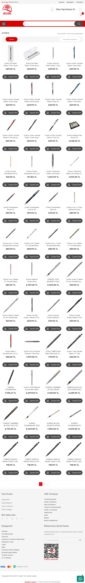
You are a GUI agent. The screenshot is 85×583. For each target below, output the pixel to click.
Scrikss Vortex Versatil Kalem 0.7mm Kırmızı (11, 136)
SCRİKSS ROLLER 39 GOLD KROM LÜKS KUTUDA (74, 388)
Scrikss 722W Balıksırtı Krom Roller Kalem (32, 388)
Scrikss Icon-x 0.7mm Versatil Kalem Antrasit (11, 244)
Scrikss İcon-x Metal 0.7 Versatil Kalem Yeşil (74, 244)
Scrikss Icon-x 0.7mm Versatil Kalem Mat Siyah (53, 244)
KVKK (46, 515)
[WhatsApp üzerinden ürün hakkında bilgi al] (80, 579)
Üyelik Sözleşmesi (50, 502)
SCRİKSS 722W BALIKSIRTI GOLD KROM (53, 280)
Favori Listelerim (7, 506)
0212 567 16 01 (13, 2)
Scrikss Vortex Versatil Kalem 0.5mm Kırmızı (32, 100)
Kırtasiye (5, 531)
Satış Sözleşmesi (50, 504)
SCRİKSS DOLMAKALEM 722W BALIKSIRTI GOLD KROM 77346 (32, 424)
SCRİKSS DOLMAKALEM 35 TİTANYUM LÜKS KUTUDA (74, 424)
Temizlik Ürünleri (7, 555)
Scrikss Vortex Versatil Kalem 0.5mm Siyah (11, 100)
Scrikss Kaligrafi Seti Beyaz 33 (74, 136)
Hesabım (61, 2)
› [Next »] (47, 484)
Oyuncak (5, 536)
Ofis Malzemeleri (7, 534)
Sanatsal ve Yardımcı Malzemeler (13, 539)
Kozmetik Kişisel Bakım (9, 552)
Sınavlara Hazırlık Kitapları (10, 550)
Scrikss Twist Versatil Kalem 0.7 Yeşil (74, 352)
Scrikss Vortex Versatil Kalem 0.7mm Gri (53, 136)
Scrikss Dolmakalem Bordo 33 (10, 208)
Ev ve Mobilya (6, 558)
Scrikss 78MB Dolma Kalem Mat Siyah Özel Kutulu (53, 352)
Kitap (3, 547)
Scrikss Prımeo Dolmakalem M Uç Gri (32, 172)
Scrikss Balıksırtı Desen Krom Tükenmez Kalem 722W (32, 280)
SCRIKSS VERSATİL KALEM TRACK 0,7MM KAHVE (11, 460)
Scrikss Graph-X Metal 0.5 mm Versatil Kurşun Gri (74, 280)
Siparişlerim (70, 2)
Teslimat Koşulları (50, 499)
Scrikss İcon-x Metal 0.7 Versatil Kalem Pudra (10, 280)
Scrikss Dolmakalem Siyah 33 (53, 208)
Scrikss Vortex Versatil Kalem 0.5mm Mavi (74, 64)
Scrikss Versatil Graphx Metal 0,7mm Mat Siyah (74, 316)
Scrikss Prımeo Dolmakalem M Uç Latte (10, 172)
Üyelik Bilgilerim (7, 503)
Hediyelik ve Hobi (8, 542)
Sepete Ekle (10, 77)
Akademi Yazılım (30, 582)
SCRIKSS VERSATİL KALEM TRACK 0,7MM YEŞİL (32, 460)
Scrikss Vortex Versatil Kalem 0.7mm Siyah (32, 136)
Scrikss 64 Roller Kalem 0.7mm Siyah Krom (11, 64)
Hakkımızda (48, 512)
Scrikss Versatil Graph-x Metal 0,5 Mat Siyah (32, 316)
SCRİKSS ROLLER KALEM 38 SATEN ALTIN (53, 424)
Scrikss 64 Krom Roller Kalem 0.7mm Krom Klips (53, 64)
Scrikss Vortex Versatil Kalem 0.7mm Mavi (74, 100)
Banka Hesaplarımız (51, 520)
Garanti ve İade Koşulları (52, 507)
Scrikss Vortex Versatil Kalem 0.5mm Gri (53, 100)
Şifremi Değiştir (7, 509)
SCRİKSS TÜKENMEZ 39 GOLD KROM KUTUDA (53, 388)
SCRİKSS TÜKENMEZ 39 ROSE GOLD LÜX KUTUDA (10, 424)
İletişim (46, 518)
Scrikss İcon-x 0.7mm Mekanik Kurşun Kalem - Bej (74, 208)
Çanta (4, 544)
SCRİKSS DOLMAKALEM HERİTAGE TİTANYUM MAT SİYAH (11, 388)
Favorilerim (79, 2)
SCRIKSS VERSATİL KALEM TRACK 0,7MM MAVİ (53, 460)
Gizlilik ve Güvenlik (50, 510)
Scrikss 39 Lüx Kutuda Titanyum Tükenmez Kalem (32, 352)
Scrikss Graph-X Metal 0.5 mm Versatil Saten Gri (11, 316)
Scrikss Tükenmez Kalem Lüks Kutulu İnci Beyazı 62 (74, 172)
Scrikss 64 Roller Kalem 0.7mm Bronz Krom (32, 64)
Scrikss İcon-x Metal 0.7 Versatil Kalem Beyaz (31, 244)
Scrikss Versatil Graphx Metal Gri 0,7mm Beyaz (53, 316)
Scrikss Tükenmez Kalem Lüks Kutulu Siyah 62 (53, 172)
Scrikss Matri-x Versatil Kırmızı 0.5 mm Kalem (11, 352)
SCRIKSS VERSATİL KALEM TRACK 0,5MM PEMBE (74, 460)
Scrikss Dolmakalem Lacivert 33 (32, 208)
